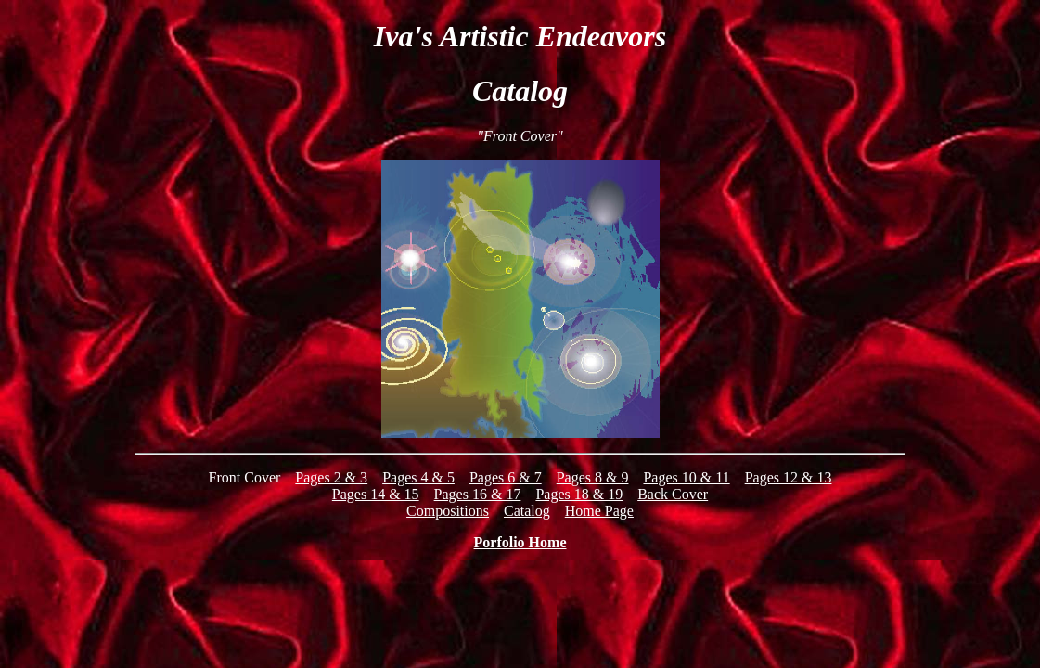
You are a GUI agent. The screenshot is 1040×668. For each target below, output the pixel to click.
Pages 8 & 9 (593, 477)
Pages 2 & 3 (331, 477)
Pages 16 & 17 (477, 494)
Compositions (447, 511)
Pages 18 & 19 (579, 494)
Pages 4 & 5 (418, 477)
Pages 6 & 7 (505, 477)
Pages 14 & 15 (375, 494)
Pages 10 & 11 (686, 477)
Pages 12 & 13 (788, 477)
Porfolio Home (520, 542)
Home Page (599, 511)
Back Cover (672, 494)
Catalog (527, 511)
